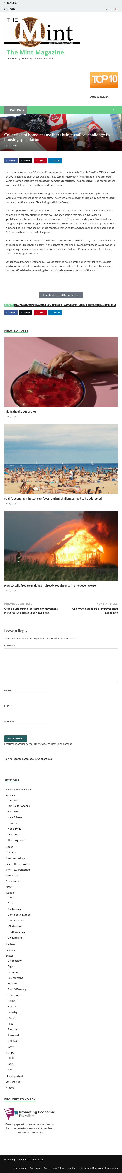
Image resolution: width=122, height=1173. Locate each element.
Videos (10, 1087)
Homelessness (89, 305)
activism (20, 305)
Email (8, 706)
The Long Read (16, 840)
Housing (12, 1006)
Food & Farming (17, 989)
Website (9, 721)
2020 (11, 1058)
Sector (9, 955)
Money (12, 1017)
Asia (10, 903)
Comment (11, 645)
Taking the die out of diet (20, 411)
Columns (11, 852)
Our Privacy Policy (54, 1167)
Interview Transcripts (18, 869)
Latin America (16, 920)
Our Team (35, 1167)
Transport (13, 1035)
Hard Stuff (14, 811)
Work (11, 1046)
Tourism (12, 1029)
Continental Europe (19, 914)
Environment (15, 977)
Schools (10, 949)
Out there (13, 834)
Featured (13, 800)
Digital (11, 966)
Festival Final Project (18, 863)
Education (13, 972)
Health (11, 1000)
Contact (72, 1167)
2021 (11, 1063)
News (9, 886)
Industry (13, 1012)
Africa (11, 897)
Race (10, 1023)
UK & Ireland (15, 937)
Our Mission (20, 1167)
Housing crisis (107, 305)
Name (8, 690)
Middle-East (15, 926)
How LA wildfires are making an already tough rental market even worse (50, 585)
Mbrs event (12, 881)
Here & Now (15, 817)
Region (10, 892)
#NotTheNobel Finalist (19, 789)
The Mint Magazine (35, 52)
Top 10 (10, 1053)
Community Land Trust (39, 305)
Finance (12, 983)
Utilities (12, 1040)
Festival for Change (19, 805)
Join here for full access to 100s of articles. (28, 758)
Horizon (12, 822)
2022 (11, 1069)
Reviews (10, 944)
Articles (10, 795)
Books (9, 846)
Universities (13, 1081)
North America (16, 931)
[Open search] (113, 110)
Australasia (14, 908)
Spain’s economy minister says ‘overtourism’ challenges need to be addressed (53, 498)
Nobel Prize (14, 828)
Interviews (12, 875)
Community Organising (67, 305)
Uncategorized (14, 1076)
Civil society (15, 960)
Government (15, 994)
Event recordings (15, 858)
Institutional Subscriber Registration (99, 1167)
